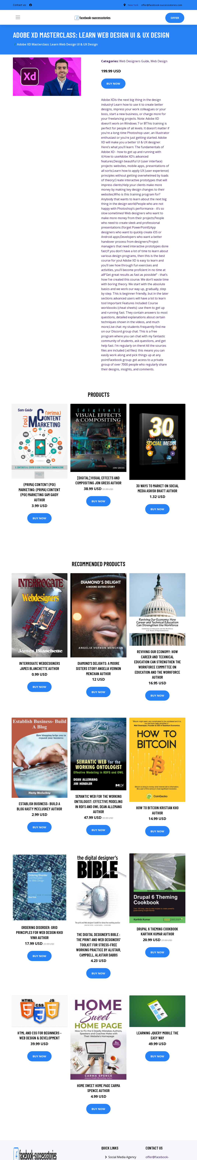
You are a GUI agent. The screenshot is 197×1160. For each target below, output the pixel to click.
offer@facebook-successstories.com (159, 5)
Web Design (159, 61)
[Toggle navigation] (18, 17)
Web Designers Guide (134, 61)
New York (128, 5)
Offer (175, 18)
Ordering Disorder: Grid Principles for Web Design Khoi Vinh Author (39, 932)
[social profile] (30, 4)
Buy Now (113, 83)
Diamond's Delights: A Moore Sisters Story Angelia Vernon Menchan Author (98, 668)
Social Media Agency (122, 1157)
